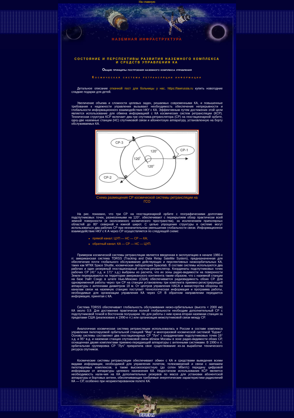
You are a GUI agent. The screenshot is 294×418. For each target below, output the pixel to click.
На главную (147, 1)
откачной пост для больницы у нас (137, 88)
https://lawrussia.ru (180, 88)
